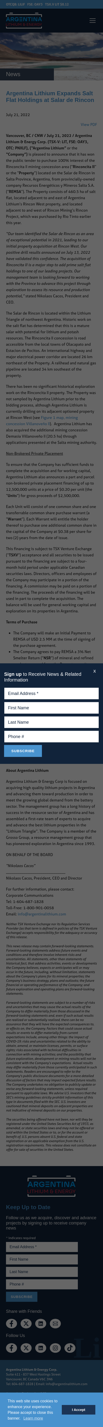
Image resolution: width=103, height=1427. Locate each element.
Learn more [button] (33, 1418)
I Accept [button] (78, 1410)
